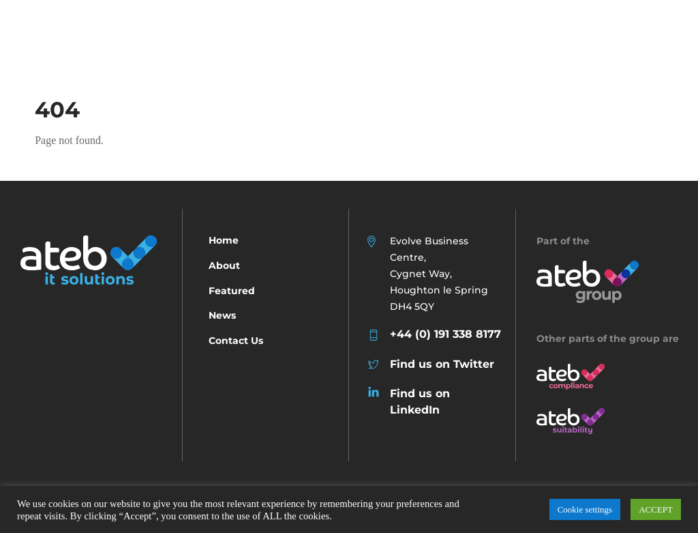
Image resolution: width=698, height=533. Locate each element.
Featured (232, 291)
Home (224, 240)
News (222, 315)
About (224, 265)
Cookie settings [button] (585, 509)
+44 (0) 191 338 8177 (445, 334)
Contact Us (236, 340)
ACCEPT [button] (656, 509)
